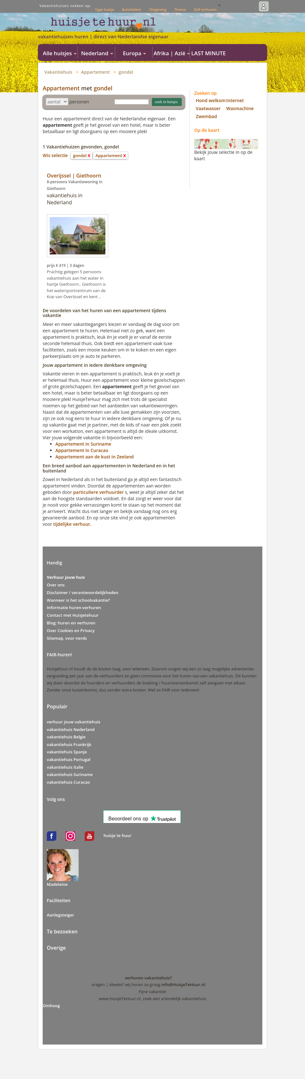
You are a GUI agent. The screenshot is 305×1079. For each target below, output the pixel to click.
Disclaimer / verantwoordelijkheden (82, 592)
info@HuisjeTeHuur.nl (183, 984)
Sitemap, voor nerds (67, 638)
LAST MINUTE (208, 53)
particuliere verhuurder (98, 492)
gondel (126, 72)
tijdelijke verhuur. (72, 524)
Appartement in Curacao (81, 450)
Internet (235, 100)
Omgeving (158, 9)
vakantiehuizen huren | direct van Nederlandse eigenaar (103, 36)
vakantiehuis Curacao (68, 782)
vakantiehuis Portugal (68, 759)
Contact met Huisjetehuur (73, 615)
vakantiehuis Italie (65, 767)
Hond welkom (211, 100)
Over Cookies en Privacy (71, 630)
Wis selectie (55, 155)
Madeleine (57, 884)
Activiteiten (131, 9)
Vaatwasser (208, 108)
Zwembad (206, 116)
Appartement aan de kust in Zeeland (94, 457)
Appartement (95, 72)
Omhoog (51, 1005)
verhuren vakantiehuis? (148, 978)
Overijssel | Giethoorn (74, 175)
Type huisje (104, 9)
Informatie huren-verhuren (74, 607)
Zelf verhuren (205, 9)
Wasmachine (240, 108)
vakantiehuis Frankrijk (69, 744)
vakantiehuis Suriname (70, 774)
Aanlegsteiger (60, 915)
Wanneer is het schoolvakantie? (78, 600)
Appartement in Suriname (83, 444)
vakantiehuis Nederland (71, 729)
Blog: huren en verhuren (71, 623)
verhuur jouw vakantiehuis (73, 722)
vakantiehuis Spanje (67, 752)
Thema (180, 9)
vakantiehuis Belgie (66, 737)
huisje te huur (117, 835)
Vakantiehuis (58, 72)
